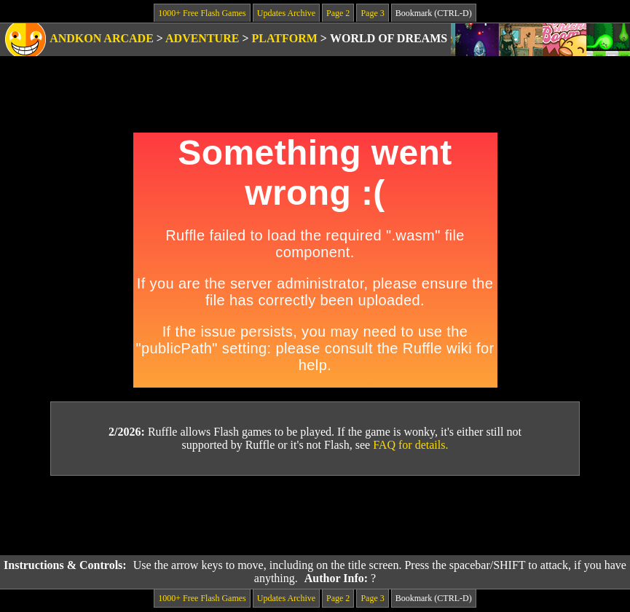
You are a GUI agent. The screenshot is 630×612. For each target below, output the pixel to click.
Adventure (202, 38)
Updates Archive (286, 13)
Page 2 (338, 13)
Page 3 (372, 13)
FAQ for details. (410, 445)
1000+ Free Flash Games (201, 13)
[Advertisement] (315, 516)
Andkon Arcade (102, 38)
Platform (285, 38)
